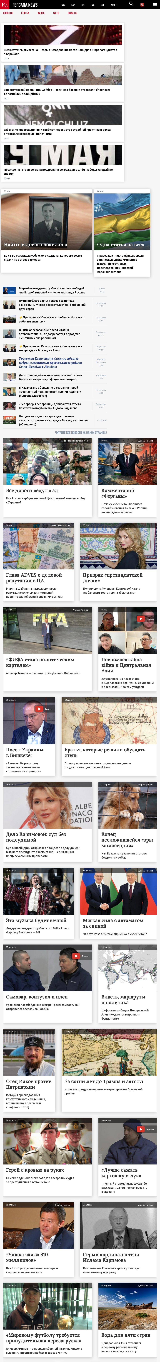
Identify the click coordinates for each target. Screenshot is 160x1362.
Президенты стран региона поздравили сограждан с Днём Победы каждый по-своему (139, 58)
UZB (105, 5)
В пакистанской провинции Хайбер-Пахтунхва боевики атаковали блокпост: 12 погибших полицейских (60, 60)
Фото (58, 13)
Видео (42, 13)
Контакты (11, 1353)
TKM (94, 5)
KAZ (64, 5)
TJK (84, 5)
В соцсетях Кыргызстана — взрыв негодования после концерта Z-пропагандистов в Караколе (18, 60)
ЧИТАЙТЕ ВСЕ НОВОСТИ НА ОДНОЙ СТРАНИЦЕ (81, 328)
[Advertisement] (135, 201)
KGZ (74, 5)
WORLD (116, 5)
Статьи (26, 13)
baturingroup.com (103, 1359)
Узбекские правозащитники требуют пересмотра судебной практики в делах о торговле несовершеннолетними (101, 60)
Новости (8, 13)
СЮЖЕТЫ (74, 13)
